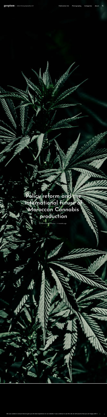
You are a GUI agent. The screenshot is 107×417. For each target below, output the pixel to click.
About (97, 6)
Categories (88, 6)
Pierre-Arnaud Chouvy (48, 223)
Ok (100, 413)
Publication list (64, 6)
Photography (76, 6)
